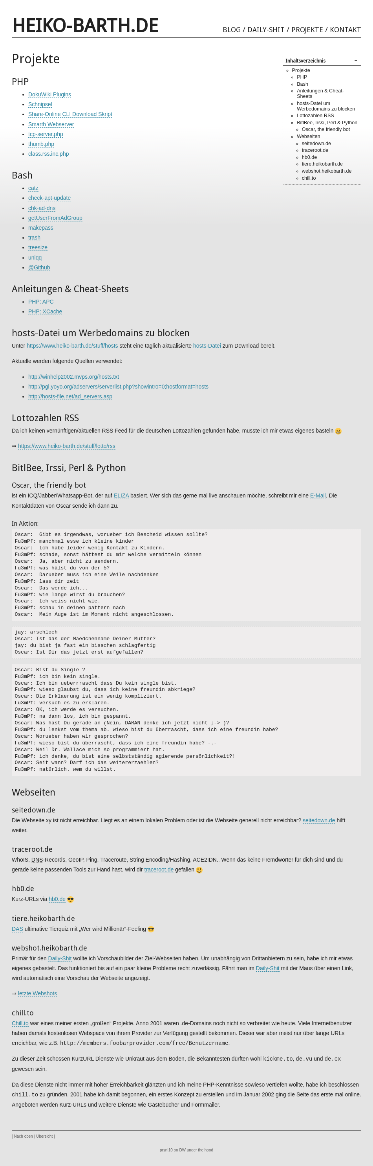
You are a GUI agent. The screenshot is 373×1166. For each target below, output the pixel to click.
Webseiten (308, 136)
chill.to (309, 178)
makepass (40, 228)
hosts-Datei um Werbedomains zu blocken (326, 106)
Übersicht (44, 1136)
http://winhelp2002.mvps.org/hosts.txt (73, 377)
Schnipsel (40, 104)
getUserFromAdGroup (55, 218)
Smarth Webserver (51, 124)
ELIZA (121, 495)
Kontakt (345, 30)
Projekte (307, 30)
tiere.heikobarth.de (322, 164)
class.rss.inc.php (48, 154)
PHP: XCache (45, 311)
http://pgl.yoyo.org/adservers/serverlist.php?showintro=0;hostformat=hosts (118, 386)
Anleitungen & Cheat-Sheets (320, 93)
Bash (302, 84)
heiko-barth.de (85, 26)
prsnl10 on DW (173, 1150)
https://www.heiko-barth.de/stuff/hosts (72, 346)
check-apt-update (49, 198)
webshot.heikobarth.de (327, 171)
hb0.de (309, 157)
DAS (17, 929)
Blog (232, 30)
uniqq (35, 257)
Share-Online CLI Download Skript (70, 114)
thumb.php (41, 144)
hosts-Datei (207, 346)
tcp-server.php (45, 134)
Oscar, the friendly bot (326, 129)
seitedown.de (316, 143)
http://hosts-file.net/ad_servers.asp (70, 396)
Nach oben (23, 1136)
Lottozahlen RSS (315, 115)
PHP (302, 77)
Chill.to (20, 1023)
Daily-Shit (266, 30)
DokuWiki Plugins (49, 94)
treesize (38, 247)
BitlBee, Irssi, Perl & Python (327, 122)
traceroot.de (315, 150)
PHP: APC (41, 301)
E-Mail (318, 495)
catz (33, 188)
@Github (39, 267)
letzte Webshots (37, 993)
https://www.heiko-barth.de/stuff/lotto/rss (66, 446)
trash (34, 237)
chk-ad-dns (41, 208)
